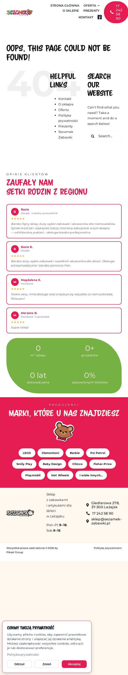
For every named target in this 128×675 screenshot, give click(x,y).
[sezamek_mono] (20, 511)
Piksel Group (14, 552)
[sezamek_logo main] (19, 11)
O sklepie (65, 104)
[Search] (93, 136)
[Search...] (105, 136)
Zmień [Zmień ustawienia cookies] (46, 664)
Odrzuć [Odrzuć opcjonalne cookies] (19, 664)
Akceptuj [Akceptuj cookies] (74, 664)
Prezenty (65, 126)
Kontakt (65, 99)
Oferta (63, 110)
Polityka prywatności (23, 654)
